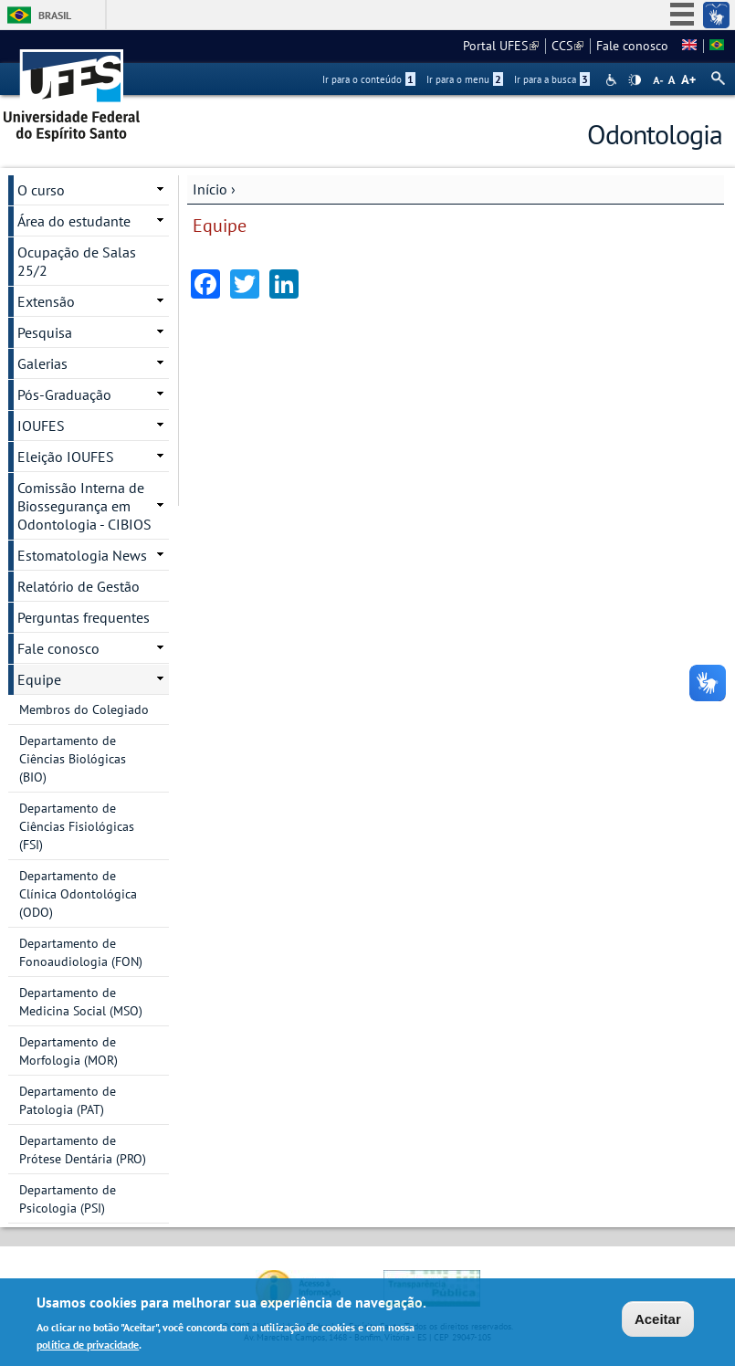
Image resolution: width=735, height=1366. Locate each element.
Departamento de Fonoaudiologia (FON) (80, 952)
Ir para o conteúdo (368, 79)
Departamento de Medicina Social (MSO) (80, 1001)
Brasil (54, 15)
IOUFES (41, 425)
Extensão (46, 301)
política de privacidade (88, 1346)
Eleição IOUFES (65, 456)
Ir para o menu (464, 79)
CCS (567, 45)
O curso (41, 190)
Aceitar (658, 1321)
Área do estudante (74, 221)
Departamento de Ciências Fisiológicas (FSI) (76, 826)
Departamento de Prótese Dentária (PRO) (82, 1149)
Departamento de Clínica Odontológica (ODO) (78, 893)
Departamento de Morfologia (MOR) (68, 1051)
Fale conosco (632, 45)
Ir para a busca (552, 79)
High (634, 80)
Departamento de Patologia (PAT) (67, 1100)
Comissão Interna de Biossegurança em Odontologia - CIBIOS (84, 505)
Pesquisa (44, 332)
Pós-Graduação (64, 394)
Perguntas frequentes (83, 617)
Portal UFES (501, 45)
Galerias (42, 363)
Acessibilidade (613, 80)
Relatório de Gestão (78, 586)
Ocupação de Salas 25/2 (76, 261)
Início (210, 189)
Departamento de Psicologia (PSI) (67, 1199)
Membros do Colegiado (84, 709)
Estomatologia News (82, 555)
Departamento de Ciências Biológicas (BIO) (72, 758)
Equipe (39, 679)
